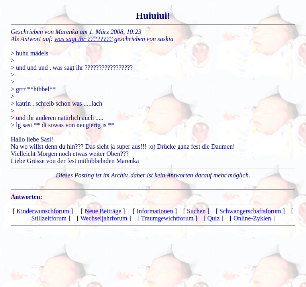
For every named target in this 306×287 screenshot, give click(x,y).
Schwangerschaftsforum (250, 211)
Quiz (213, 218)
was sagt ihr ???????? (84, 38)
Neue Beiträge (102, 211)
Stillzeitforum (49, 218)
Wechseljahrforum (104, 218)
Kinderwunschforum (42, 211)
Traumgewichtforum (167, 218)
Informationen (155, 211)
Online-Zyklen (252, 218)
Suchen (196, 211)
